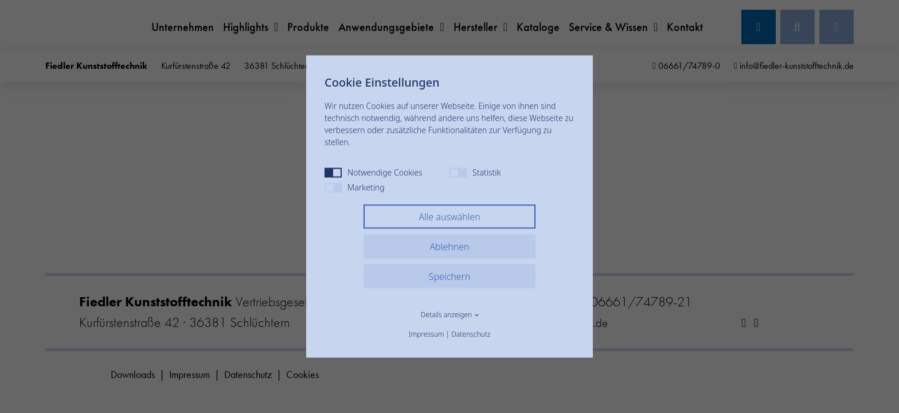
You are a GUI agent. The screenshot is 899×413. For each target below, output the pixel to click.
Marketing (355, 187)
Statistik (475, 172)
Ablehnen (449, 246)
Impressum (426, 334)
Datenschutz (470, 334)
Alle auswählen (449, 217)
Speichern (450, 276)
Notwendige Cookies (374, 172)
